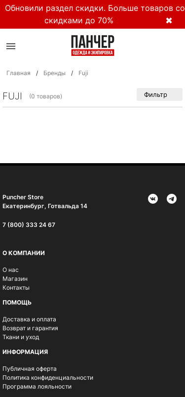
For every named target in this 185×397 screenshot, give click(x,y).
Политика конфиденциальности (47, 377)
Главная (18, 73)
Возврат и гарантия (30, 328)
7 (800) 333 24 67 (28, 224)
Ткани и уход (20, 337)
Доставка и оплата (29, 319)
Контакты (16, 287)
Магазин (15, 278)
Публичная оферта (29, 368)
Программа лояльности (37, 386)
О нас (10, 269)
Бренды (54, 73)
